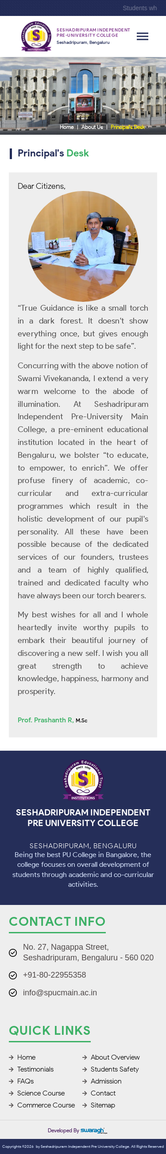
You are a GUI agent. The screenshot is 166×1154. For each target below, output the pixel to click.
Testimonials (31, 1069)
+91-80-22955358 (54, 975)
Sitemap (98, 1105)
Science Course (37, 1093)
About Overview (111, 1057)
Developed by (78, 1130)
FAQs (21, 1081)
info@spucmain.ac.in (60, 992)
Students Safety (110, 1069)
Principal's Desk (128, 127)
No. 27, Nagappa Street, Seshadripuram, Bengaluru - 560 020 (88, 952)
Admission (102, 1081)
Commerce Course (42, 1105)
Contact (99, 1093)
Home (66, 127)
